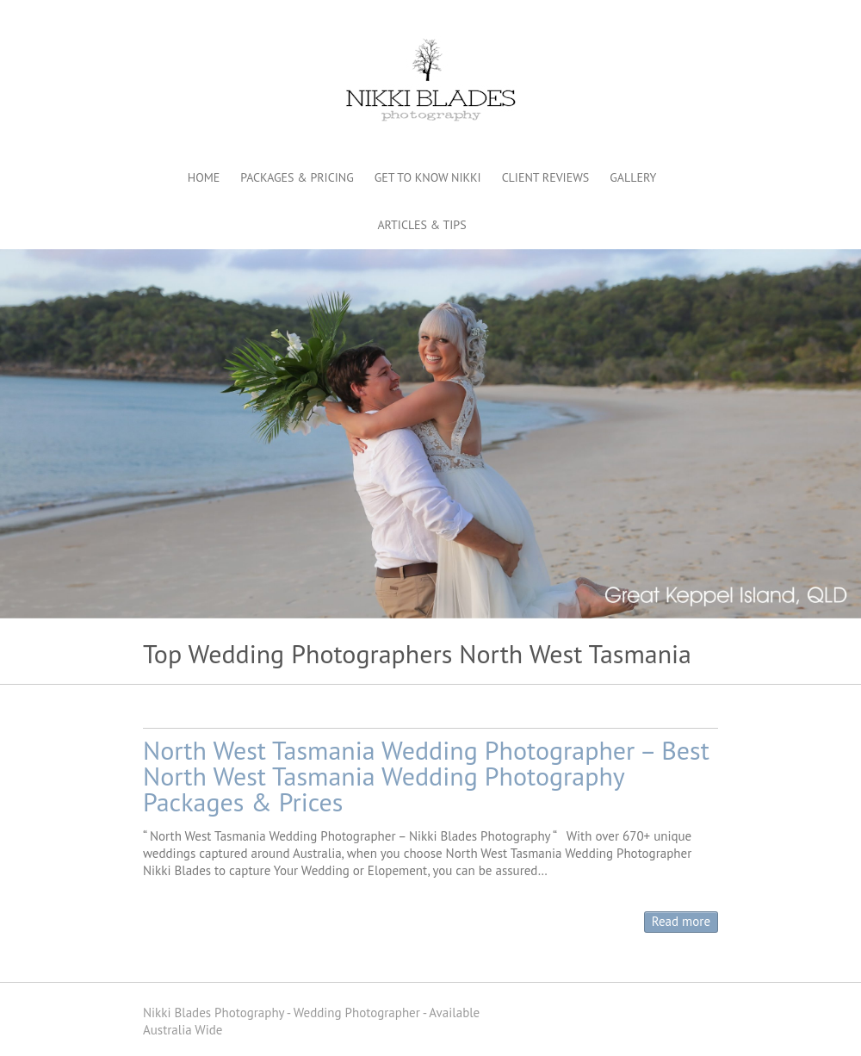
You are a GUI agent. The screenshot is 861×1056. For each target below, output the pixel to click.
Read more (681, 921)
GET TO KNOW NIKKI (428, 177)
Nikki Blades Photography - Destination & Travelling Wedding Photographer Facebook (628, 21)
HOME (204, 177)
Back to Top (837, 1032)
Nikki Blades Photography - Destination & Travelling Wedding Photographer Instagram (705, 21)
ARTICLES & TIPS (421, 225)
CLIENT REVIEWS (546, 177)
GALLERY (633, 177)
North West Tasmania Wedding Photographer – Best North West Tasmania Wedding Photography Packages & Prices (426, 775)
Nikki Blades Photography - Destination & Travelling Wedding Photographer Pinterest (653, 21)
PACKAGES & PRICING (296, 177)
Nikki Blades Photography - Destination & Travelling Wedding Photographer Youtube (679, 21)
